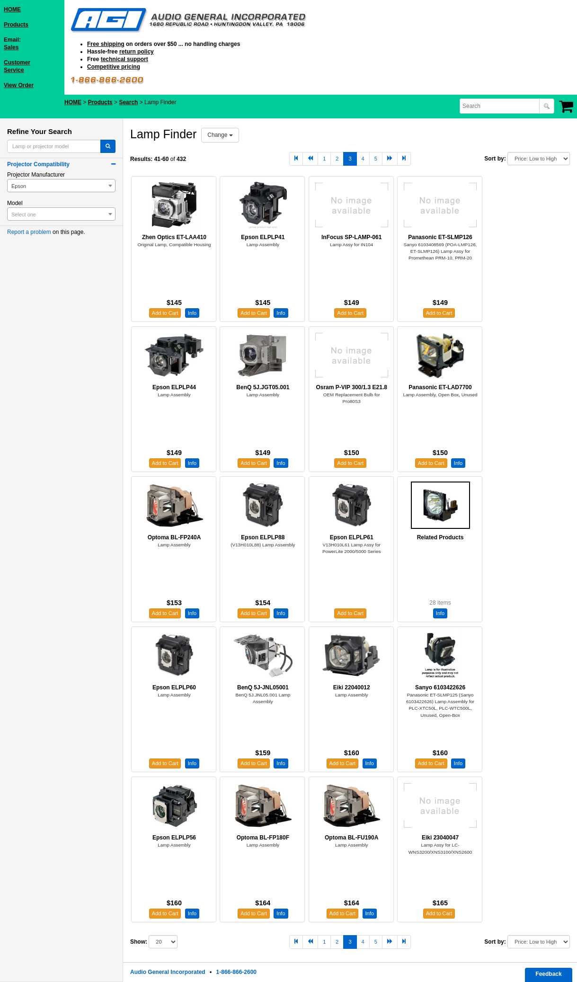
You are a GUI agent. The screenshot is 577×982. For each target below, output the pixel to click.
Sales (11, 47)
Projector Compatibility (38, 164)
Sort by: (495, 158)
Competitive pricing (113, 66)
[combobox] (500, 106)
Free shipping (105, 44)
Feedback (548, 974)
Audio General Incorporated (167, 972)
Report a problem (29, 232)
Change (219, 135)
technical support (124, 59)
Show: (138, 941)
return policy (136, 51)
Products (16, 24)
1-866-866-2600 (236, 972)
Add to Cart (165, 313)
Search (128, 102)
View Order (19, 85)
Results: (141, 159)
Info (192, 313)
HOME (12, 9)
